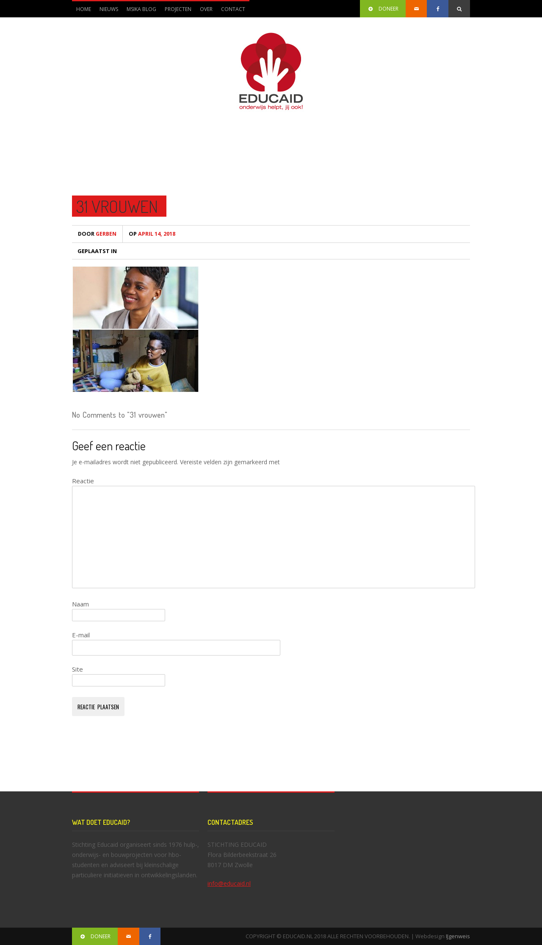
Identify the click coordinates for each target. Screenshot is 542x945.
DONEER (382, 8)
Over (204, 11)
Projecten (175, 11)
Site (77, 669)
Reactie (83, 481)
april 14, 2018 (152, 233)
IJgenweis (458, 936)
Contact (233, 9)
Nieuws (109, 9)
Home (83, 9)
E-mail (81, 635)
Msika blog (141, 9)
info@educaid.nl (229, 883)
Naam (80, 604)
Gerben (97, 233)
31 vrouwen (117, 206)
